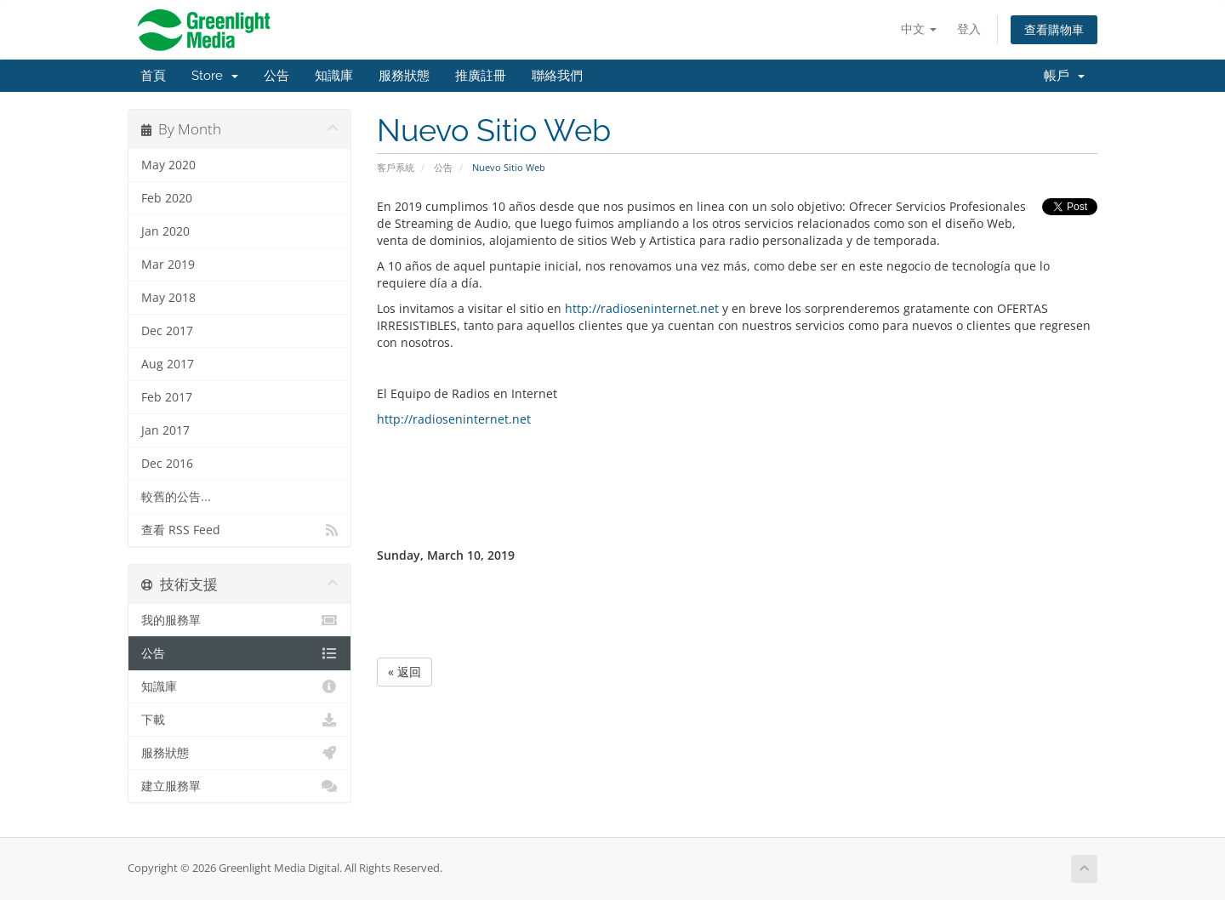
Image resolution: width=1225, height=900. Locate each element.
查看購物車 (1054, 29)
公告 (276, 75)
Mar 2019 (168, 264)
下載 (239, 719)
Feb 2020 (166, 198)
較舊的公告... (176, 496)
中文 (919, 28)
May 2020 (168, 165)
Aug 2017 (167, 364)
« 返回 (404, 672)
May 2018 (168, 297)
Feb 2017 (166, 397)
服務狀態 (404, 75)
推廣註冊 (480, 75)
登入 (969, 28)
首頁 (153, 75)
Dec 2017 (167, 331)
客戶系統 (395, 167)
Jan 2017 (165, 430)
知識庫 (334, 75)
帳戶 (1064, 75)
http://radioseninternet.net (642, 308)
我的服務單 (239, 620)
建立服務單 (239, 786)
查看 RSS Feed (239, 530)
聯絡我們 (557, 75)
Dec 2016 (167, 463)
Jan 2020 (165, 231)
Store (214, 75)
